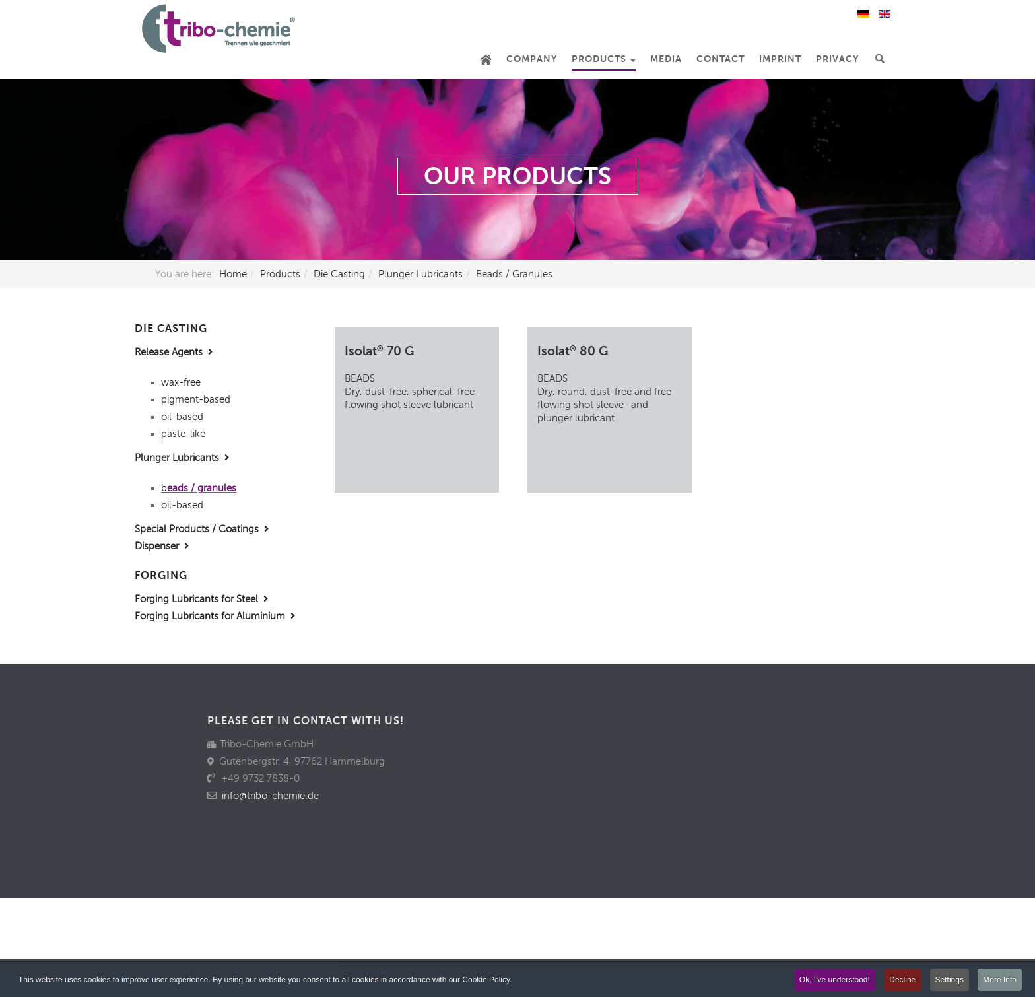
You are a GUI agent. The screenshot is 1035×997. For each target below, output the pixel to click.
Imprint (780, 59)
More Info (1000, 980)
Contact (720, 59)
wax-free (181, 382)
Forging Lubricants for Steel (201, 599)
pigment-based (195, 399)
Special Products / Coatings (202, 529)
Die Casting (339, 274)
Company (531, 59)
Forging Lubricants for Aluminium (215, 616)
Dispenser (162, 546)
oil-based (182, 416)
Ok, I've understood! (834, 980)
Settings (949, 980)
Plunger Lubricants (420, 274)
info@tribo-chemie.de (270, 795)
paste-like (183, 434)
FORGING (161, 576)
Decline (902, 980)
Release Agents (174, 352)
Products (604, 59)
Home (233, 274)
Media (666, 59)
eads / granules (201, 488)
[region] (517, 169)
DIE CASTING (171, 329)
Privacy (837, 59)
